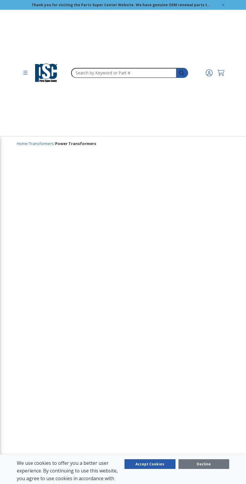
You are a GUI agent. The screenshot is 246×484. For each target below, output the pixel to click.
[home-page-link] (46, 72)
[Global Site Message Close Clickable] (223, 5)
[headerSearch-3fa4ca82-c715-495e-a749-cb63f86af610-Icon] (182, 73)
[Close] (203, 464)
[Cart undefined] (220, 72)
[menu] (25, 73)
